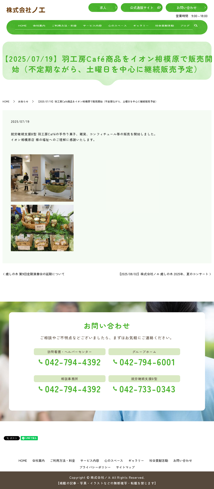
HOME (22, 25)
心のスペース (117, 25)
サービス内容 (92, 25)
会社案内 (39, 25)
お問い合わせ (187, 7)
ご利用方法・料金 (64, 25)
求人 (103, 7)
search (196, 25)
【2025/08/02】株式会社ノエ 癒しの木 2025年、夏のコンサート (163, 274)
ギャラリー (141, 25)
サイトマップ (125, 467)
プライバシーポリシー (95, 467)
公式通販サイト (141, 7)
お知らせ (23, 101)
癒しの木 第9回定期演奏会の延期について (35, 274)
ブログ (185, 25)
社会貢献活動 (164, 25)
